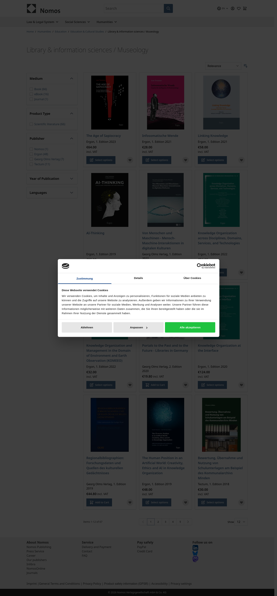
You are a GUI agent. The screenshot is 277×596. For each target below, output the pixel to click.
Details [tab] (138, 277)
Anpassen (138, 327)
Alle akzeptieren (190, 327)
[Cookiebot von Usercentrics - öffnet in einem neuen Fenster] (199, 266)
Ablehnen (87, 327)
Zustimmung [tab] (84, 278)
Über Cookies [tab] (192, 277)
